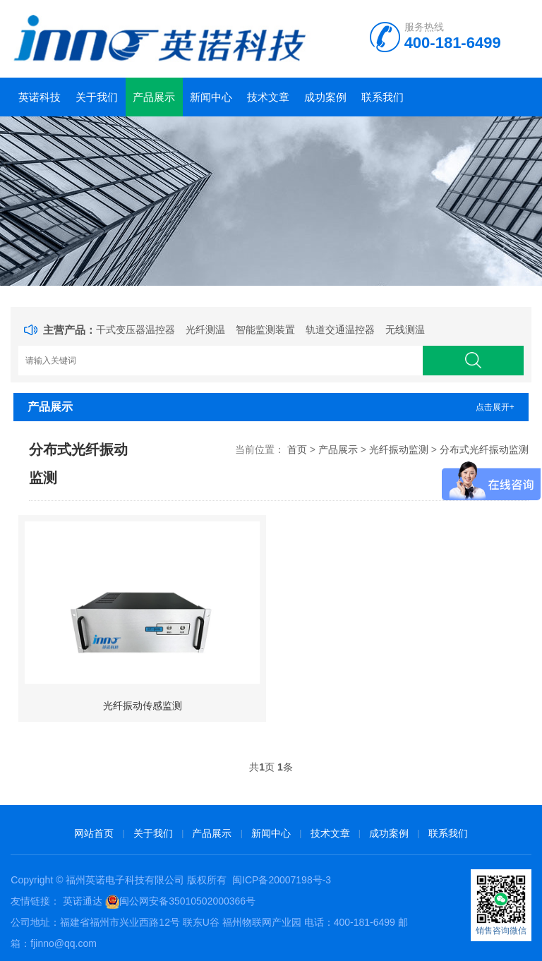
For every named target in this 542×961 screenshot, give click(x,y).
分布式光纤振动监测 (484, 449)
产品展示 (154, 97)
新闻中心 (211, 97)
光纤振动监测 (398, 449)
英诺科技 (39, 97)
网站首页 (94, 833)
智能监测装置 (265, 329)
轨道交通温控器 (340, 329)
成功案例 (325, 97)
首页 (297, 449)
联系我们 (382, 97)
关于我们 (97, 97)
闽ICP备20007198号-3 (281, 880)
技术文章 (268, 97)
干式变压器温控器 (135, 329)
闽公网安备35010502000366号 (187, 901)
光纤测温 (205, 329)
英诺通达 (82, 901)
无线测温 (405, 329)
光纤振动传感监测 (142, 705)
